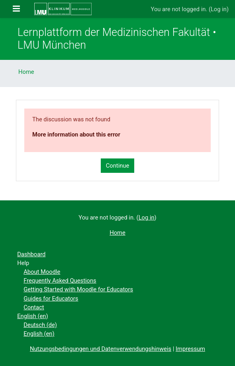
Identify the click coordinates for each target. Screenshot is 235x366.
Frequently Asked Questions (60, 280)
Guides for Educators (51, 298)
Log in (219, 9)
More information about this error (76, 134)
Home (26, 71)
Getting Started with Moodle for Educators (78, 289)
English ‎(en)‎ (32, 316)
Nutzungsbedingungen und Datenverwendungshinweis (100, 348)
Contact (34, 307)
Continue (117, 165)
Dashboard (31, 254)
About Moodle (42, 271)
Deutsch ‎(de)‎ (40, 324)
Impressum (190, 348)
